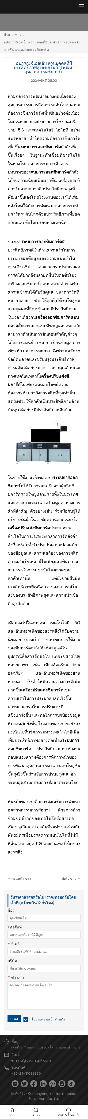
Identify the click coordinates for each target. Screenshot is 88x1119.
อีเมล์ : (14, 944)
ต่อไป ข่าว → (71, 878)
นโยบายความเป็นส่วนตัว (47, 1019)
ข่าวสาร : (17, 978)
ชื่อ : (11, 911)
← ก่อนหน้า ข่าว (19, 878)
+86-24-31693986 (26, 1073)
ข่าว (18, 34)
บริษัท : (13, 961)
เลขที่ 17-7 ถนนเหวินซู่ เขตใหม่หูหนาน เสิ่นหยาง (45, 1047)
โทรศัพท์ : (15, 927)
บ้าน (7, 34)
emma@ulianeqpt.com (31, 1060)
